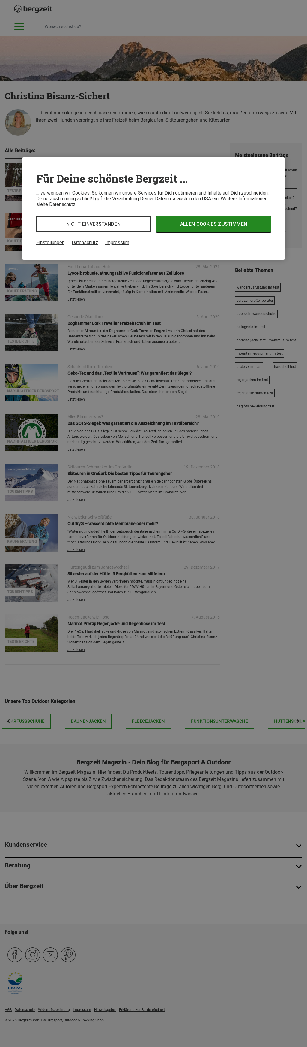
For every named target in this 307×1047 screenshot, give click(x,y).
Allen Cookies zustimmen (213, 224)
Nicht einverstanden (93, 224)
